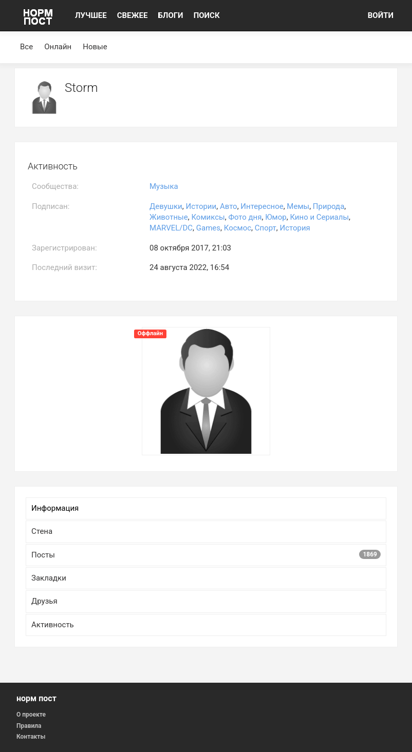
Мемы (298, 206)
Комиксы (207, 217)
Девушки (165, 206)
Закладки (48, 578)
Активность (52, 624)
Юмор (276, 217)
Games (208, 228)
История (295, 228)
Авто (228, 206)
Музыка (163, 186)
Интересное (261, 206)
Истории (200, 206)
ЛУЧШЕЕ (91, 15)
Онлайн (57, 46)
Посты (206, 555)
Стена (41, 531)
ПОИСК (207, 15)
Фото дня (244, 217)
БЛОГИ (170, 15)
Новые (95, 46)
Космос (237, 228)
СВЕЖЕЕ (132, 15)
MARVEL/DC (171, 228)
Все (26, 46)
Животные (168, 217)
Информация (55, 508)
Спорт (265, 228)
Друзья (44, 601)
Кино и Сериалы (319, 217)
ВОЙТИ (381, 15)
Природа (328, 206)
